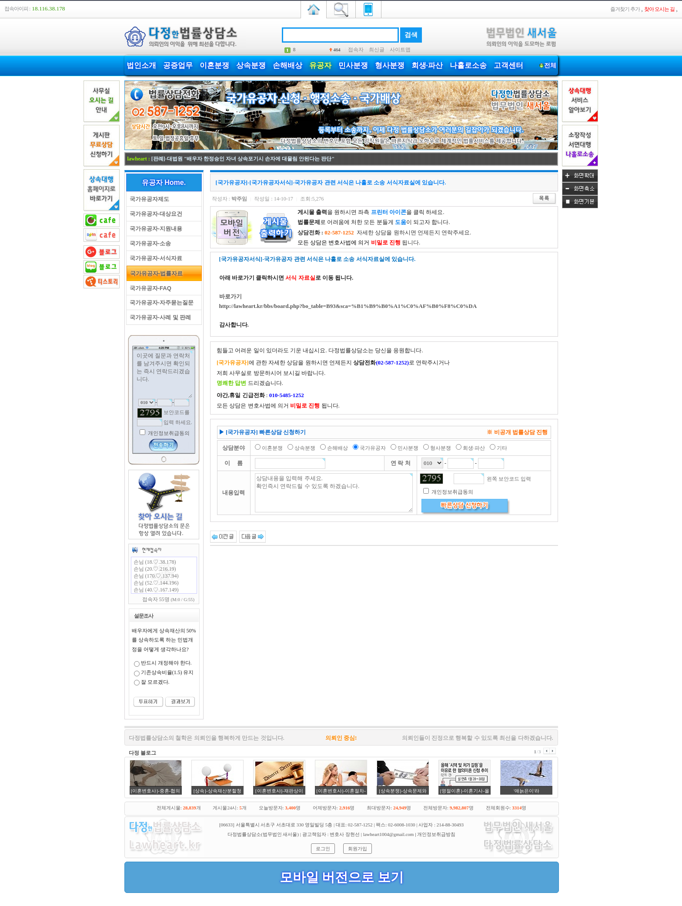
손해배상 (287, 65)
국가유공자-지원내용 (155, 228)
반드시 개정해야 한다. (166, 663)
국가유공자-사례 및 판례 (159, 317)
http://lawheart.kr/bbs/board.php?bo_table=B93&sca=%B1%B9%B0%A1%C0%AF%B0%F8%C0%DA (348, 306)
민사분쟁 (353, 65)
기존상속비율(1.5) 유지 (167, 672)
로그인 (323, 848)
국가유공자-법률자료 (155, 273)
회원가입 (357, 848)
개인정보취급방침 (436, 834)
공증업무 (178, 65)
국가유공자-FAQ (149, 288)
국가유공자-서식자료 (155, 258)
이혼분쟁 (214, 65)
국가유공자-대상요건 (155, 214)
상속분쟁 (251, 65)
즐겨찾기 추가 (625, 9)
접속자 (356, 50)
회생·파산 (427, 65)
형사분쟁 (390, 65)
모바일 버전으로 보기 (342, 877)
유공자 (320, 65)
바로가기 (230, 296)
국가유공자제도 (148, 199)
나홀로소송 (468, 65)
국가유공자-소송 (149, 243)
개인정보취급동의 (168, 433)
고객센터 (508, 65)
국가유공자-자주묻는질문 (160, 302)
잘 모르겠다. (155, 682)
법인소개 (141, 65)
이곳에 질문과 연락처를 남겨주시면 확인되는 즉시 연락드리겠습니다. (164, 374)
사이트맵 (400, 50)
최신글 (376, 50)
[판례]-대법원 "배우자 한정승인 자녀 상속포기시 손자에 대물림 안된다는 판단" (242, 159)
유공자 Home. (164, 182)
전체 (550, 65)
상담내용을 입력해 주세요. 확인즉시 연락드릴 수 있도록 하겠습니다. (334, 492)
